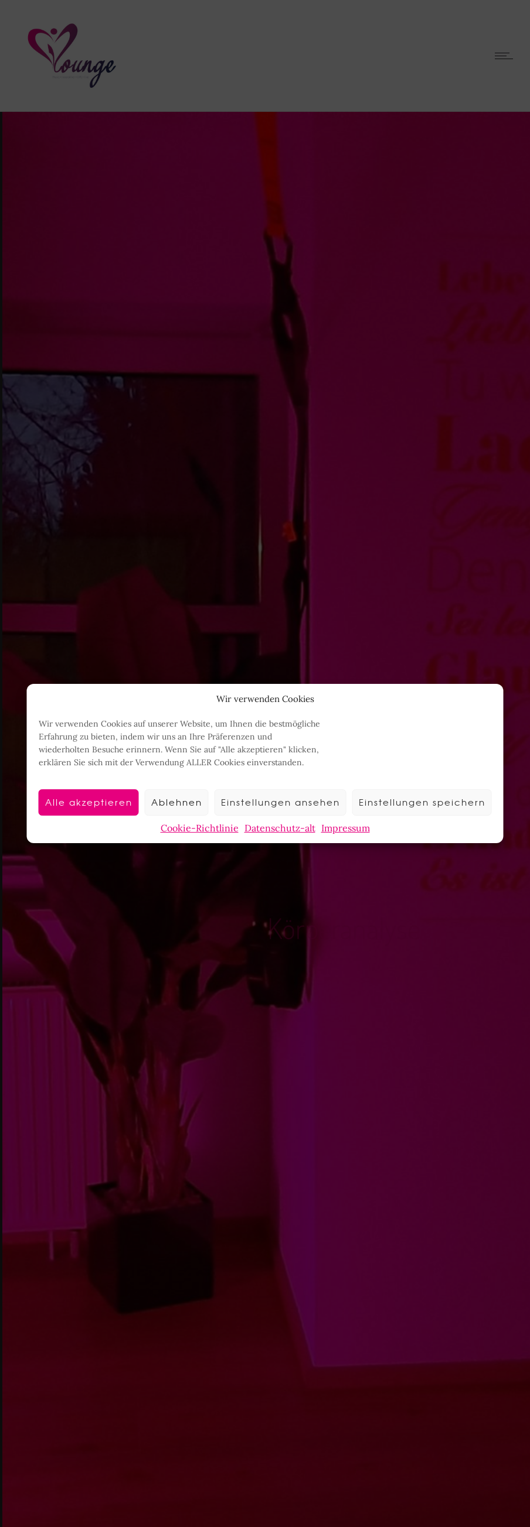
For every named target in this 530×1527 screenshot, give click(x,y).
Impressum (345, 828)
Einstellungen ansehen (280, 802)
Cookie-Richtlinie (200, 828)
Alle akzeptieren (88, 802)
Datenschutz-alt (279, 828)
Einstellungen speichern (422, 802)
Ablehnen (176, 802)
